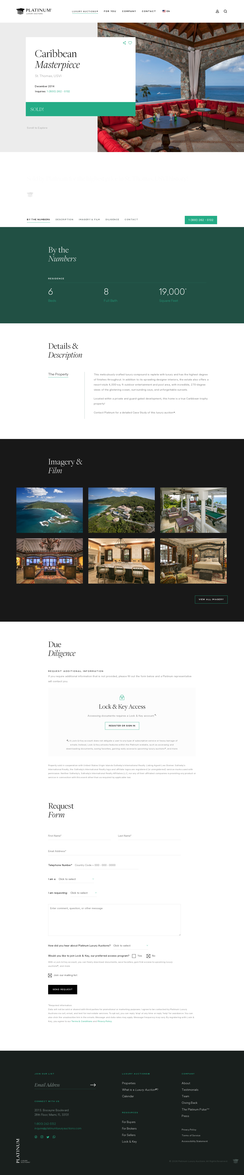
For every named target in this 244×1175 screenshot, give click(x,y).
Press (185, 1116)
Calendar (128, 1096)
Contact (131, 219)
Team (185, 1096)
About (186, 1083)
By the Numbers (38, 219)
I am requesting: (58, 892)
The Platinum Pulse (195, 1109)
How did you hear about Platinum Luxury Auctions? (79, 945)
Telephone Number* (60, 865)
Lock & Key (129, 1142)
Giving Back (189, 1103)
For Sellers (129, 1135)
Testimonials (190, 1090)
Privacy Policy (105, 1021)
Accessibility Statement (195, 1141)
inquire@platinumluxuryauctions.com (58, 1128)
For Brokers (129, 1129)
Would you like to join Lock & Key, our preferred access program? (89, 955)
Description (64, 219)
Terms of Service (191, 1136)
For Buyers (129, 1122)
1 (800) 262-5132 (45, 1124)
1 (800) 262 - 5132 (58, 91)
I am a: (52, 879)
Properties (129, 1083)
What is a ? (140, 1090)
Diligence (112, 219)
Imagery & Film (89, 219)
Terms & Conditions (81, 1021)
